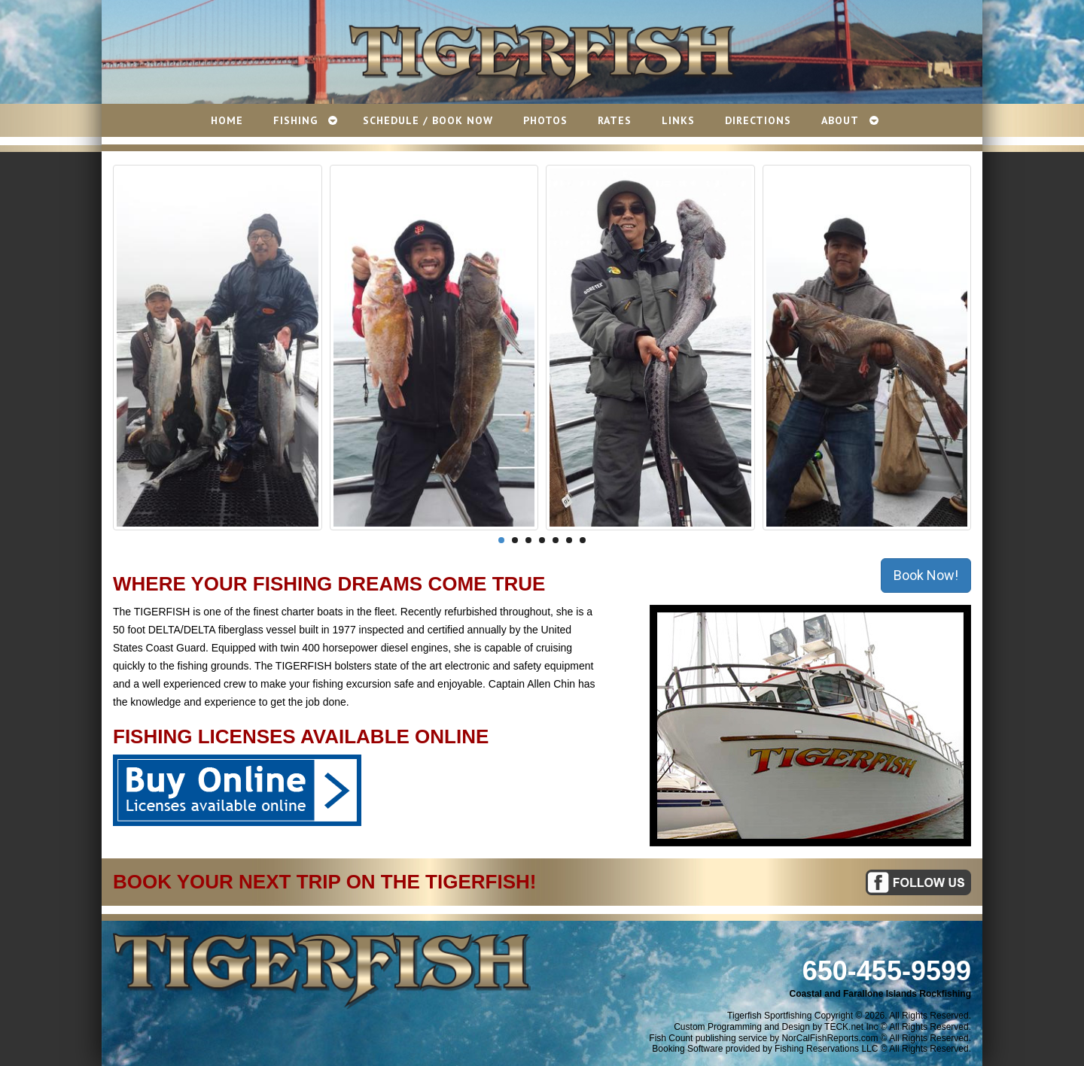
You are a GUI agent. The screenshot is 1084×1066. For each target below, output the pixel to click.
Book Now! (926, 575)
